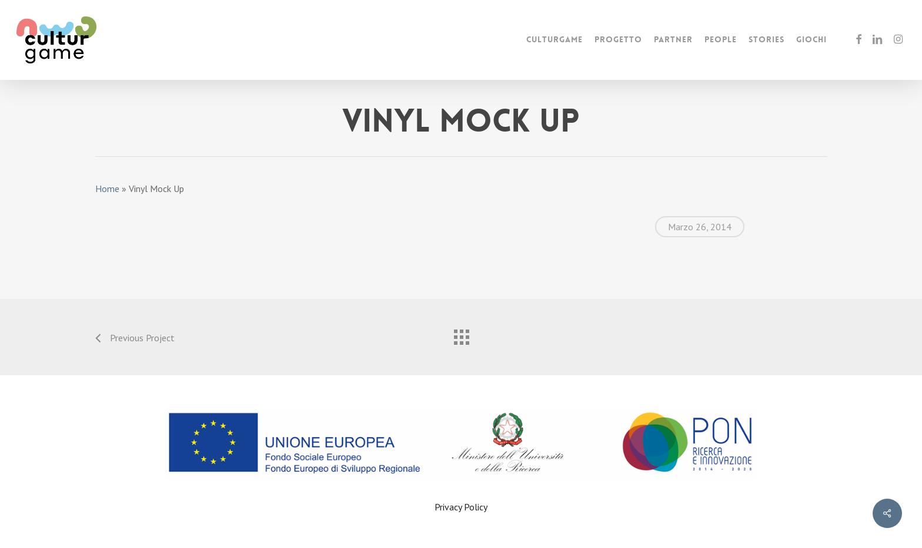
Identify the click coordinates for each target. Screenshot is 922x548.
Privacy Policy (461, 507)
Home (107, 188)
